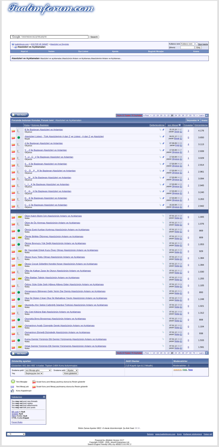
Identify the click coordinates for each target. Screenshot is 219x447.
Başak (27, 139)
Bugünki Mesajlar (156, 51)
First (146, 115)
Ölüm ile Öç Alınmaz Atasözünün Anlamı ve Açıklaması (52, 222)
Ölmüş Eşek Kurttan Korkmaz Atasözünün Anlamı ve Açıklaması (57, 229)
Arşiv (179, 434)
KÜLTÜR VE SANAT (39, 44)
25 (179, 115)
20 (161, 115)
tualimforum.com (22, 44)
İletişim (150, 434)
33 (190, 115)
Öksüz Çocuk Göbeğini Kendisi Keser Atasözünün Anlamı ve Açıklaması (61, 264)
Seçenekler (192, 120)
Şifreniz (172, 47)
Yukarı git (207, 434)
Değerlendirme (157, 125)
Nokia (27, 218)
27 (187, 115)
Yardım (51, 51)
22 (169, 115)
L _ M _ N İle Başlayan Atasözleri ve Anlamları (48, 177)
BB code (15, 412)
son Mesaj (173, 125)
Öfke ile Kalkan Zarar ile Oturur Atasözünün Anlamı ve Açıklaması (58, 270)
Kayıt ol (24, 51)
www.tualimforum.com (165, 434)
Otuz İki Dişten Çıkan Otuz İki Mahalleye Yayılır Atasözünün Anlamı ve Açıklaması (66, 298)
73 (194, 115)
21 (165, 115)
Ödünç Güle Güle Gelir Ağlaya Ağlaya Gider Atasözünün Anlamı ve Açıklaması (64, 284)
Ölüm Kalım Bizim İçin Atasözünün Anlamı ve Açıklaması (53, 216)
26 (183, 115)
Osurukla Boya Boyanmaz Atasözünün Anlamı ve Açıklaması (55, 318)
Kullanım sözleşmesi (192, 434)
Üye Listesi (83, 51)
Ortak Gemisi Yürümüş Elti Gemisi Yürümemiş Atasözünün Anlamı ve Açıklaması (65, 346)
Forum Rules (17, 422)
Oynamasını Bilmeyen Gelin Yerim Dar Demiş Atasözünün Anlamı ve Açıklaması (65, 291)
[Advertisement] (109, 25)
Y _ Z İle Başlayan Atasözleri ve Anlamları (46, 150)
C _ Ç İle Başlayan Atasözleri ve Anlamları (46, 205)
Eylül (177, 145)
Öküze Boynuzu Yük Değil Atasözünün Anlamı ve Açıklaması (55, 243)
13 (154, 115)
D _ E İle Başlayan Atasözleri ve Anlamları (46, 198)
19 (158, 115)
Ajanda (115, 51)
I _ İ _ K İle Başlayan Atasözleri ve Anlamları (47, 184)
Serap (176, 132)
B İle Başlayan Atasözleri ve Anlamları (44, 129)
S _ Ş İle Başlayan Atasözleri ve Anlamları (46, 164)
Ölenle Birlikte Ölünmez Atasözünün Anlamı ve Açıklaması (54, 236)
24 (176, 115)
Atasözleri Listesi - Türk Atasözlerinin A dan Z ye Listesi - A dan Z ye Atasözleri (64, 136)
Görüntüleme (201, 125)
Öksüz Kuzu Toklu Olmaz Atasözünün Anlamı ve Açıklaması (55, 257)
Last (201, 115)
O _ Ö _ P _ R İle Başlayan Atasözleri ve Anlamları (50, 170)
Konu (27, 125)
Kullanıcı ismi (174, 44)
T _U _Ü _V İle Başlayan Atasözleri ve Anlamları (49, 157)
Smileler (15, 414)
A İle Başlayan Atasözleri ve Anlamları (44, 143)
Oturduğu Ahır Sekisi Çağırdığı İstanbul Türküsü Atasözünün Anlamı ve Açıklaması (66, 305)
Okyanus (28, 132)
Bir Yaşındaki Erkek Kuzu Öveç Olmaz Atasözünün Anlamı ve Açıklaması (61, 250)
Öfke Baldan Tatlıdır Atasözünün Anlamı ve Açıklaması (52, 277)
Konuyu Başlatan (40, 125)
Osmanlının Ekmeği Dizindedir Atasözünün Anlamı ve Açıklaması (57, 332)
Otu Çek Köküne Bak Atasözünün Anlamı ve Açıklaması (53, 312)
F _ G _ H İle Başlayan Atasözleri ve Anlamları (48, 191)
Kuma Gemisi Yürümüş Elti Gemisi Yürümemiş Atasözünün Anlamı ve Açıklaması (66, 339)
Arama (196, 51)
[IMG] (14, 416)
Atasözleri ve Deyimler (59, 44)
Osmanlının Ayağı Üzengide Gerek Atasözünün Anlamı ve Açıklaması (60, 325)
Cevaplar (188, 125)
